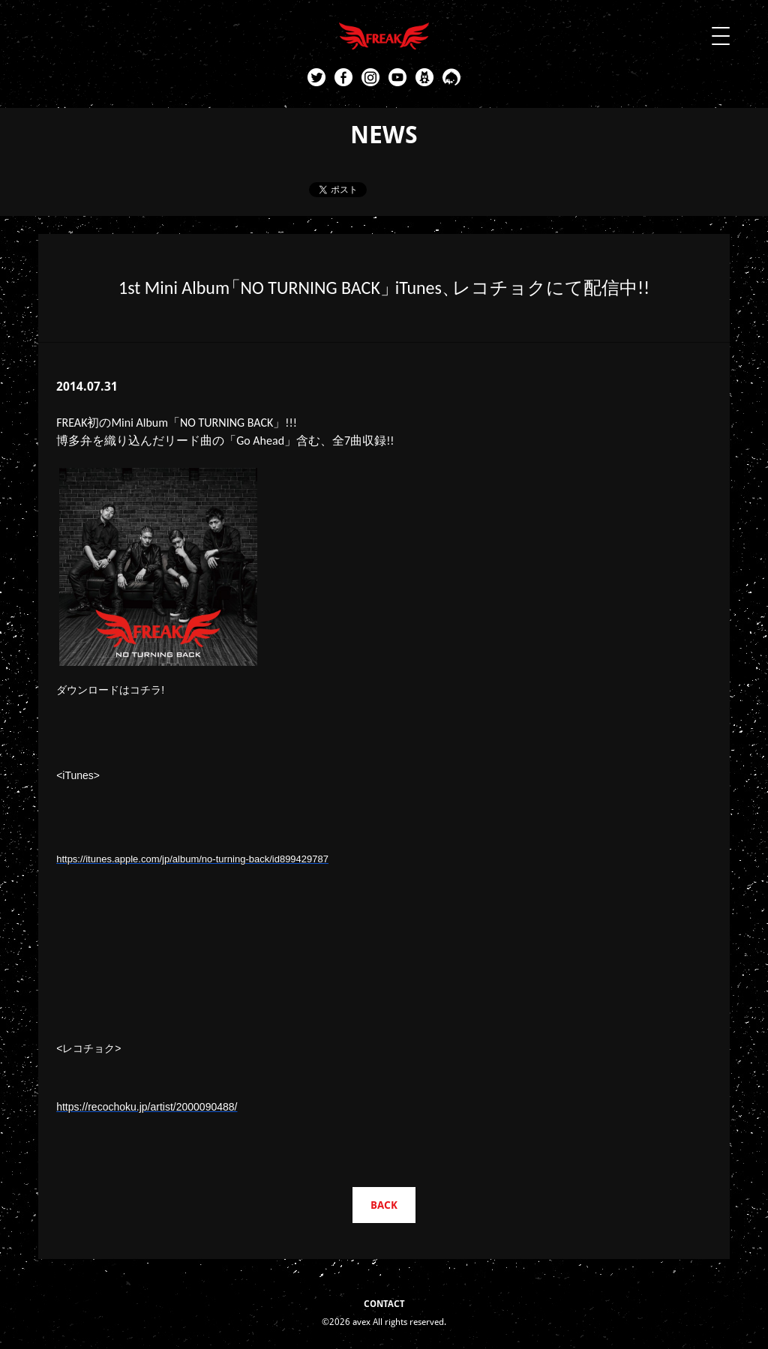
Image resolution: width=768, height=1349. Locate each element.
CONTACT (384, 1304)
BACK (384, 1205)
